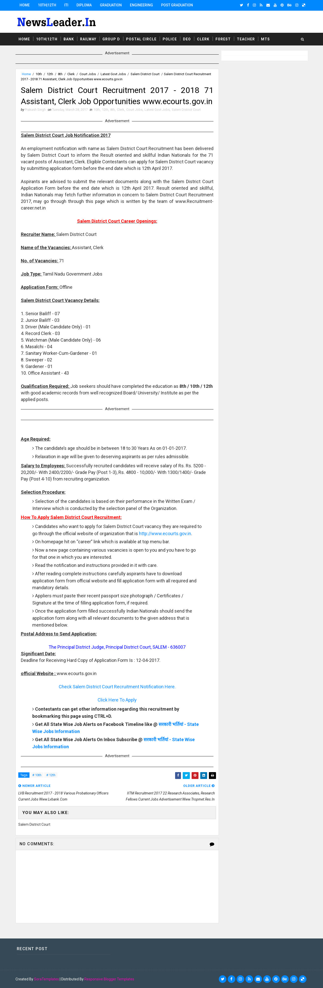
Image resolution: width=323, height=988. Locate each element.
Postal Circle (141, 39)
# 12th (50, 775)
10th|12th (47, 5)
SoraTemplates (46, 979)
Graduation (111, 5)
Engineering (141, 5)
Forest (223, 39)
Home (25, 5)
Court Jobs (88, 74)
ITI (66, 5)
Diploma (84, 5)
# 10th (36, 775)
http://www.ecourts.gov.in (165, 533)
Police (170, 39)
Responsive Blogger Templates (109, 979)
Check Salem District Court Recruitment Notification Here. (117, 686)
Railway (88, 39)
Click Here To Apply (117, 700)
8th (60, 74)
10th (39, 74)
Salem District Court (145, 74)
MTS (265, 39)
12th (50, 74)
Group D (111, 39)
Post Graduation (177, 5)
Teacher (246, 39)
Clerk (203, 39)
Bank (69, 39)
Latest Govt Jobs (113, 74)
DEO (187, 39)
